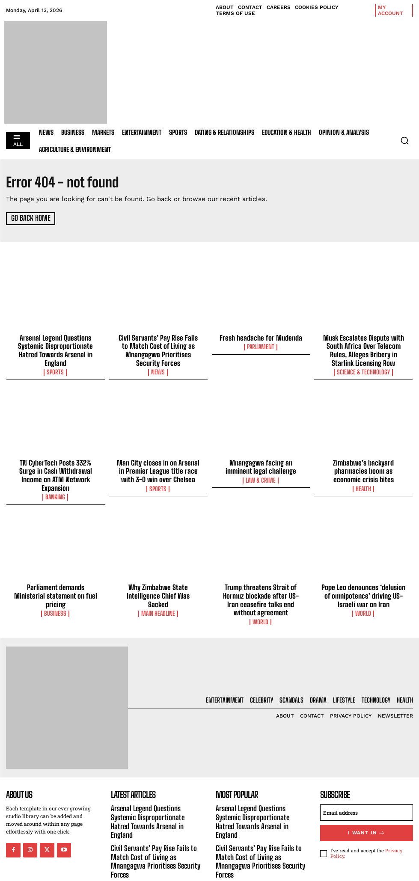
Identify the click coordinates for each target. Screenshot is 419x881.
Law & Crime (260, 476)
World (260, 598)
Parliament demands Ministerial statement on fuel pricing (55, 577)
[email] (366, 788)
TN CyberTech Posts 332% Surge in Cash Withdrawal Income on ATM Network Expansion (55, 466)
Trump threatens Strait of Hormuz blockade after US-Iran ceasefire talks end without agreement (261, 581)
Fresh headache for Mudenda (261, 337)
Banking (55, 483)
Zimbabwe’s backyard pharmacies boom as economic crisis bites (363, 466)
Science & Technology (363, 369)
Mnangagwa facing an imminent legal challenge (261, 463)
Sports (55, 362)
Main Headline (158, 590)
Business (55, 590)
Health (363, 483)
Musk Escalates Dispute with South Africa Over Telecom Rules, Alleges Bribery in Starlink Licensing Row (363, 348)
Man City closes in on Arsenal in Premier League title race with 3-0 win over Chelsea (158, 466)
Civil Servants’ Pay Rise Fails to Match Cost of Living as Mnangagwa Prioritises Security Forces (158, 348)
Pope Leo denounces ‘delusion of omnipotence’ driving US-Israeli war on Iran (363, 581)
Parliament (261, 346)
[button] (404, 140)
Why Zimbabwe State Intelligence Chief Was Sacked (158, 577)
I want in (367, 807)
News (158, 369)
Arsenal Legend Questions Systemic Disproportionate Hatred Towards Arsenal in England (56, 344)
